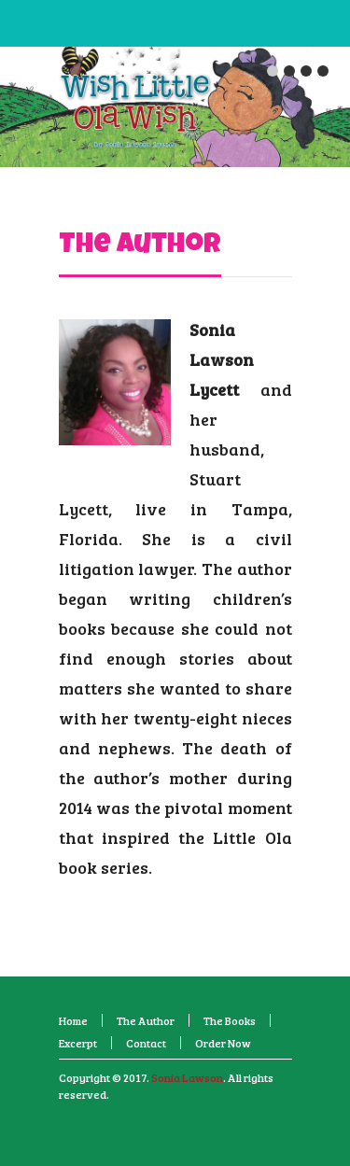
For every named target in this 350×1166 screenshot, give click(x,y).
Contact (146, 1042)
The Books (229, 1020)
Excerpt (78, 1042)
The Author (140, 246)
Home (73, 1020)
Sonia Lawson (187, 1077)
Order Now (223, 1042)
